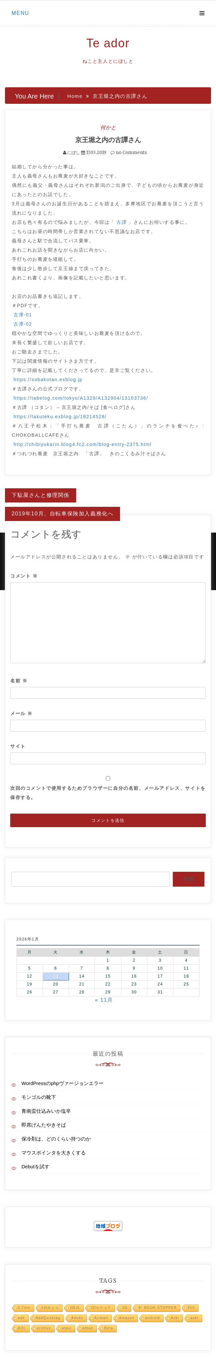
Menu (20, 13)
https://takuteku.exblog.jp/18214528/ (60, 416)
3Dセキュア (101, 1307)
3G (125, 1307)
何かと (108, 127)
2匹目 (75, 1307)
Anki (175, 1318)
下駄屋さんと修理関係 (41, 495)
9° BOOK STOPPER (158, 1307)
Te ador (108, 43)
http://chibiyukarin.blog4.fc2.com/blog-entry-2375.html (83, 444)
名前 (18, 680)
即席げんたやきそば (43, 1125)
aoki (194, 1318)
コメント (24, 576)
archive (44, 1328)
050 (191, 1307)
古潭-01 (23, 314)
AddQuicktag (48, 1318)
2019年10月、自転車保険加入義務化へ (62, 513)
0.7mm (24, 1307)
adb (21, 1318)
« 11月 (104, 1000)
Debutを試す (35, 1166)
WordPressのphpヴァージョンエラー (62, 1083)
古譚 (121, 222)
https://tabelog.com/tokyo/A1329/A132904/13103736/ (81, 398)
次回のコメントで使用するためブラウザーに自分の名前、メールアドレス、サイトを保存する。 (108, 792)
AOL (22, 1328)
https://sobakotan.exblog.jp (48, 379)
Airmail (101, 1318)
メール (21, 713)
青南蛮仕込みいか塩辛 (46, 1111)
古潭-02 (23, 324)
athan (87, 1328)
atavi (67, 1328)
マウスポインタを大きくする (53, 1152)
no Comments (128, 152)
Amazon (126, 1318)
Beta (108, 1328)
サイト (18, 746)
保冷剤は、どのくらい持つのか (56, 1139)
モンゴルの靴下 (38, 1097)
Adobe (77, 1318)
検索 (188, 879)
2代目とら (50, 1307)
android (152, 1318)
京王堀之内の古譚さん (108, 140)
